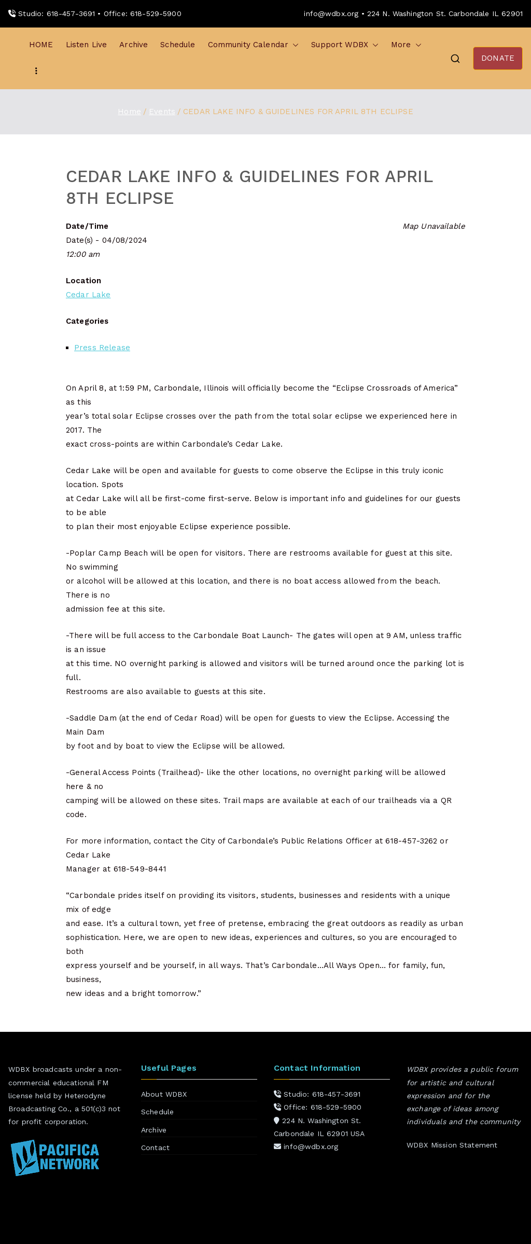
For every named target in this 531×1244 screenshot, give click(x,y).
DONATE (497, 58)
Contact (155, 1147)
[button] (293, 45)
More (406, 45)
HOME (41, 44)
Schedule (177, 44)
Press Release (102, 347)
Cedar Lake (88, 294)
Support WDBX (345, 45)
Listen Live (86, 44)
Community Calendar (253, 45)
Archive (133, 44)
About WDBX (164, 1094)
